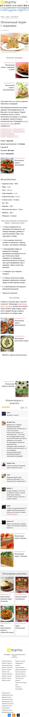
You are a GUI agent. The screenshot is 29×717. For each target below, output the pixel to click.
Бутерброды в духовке (6, 9)
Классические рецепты (19, 679)
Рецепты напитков (7, 674)
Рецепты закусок (6, 669)
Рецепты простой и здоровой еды (8, 2)
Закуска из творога (26, 9)
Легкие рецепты (18, 129)
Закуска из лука (6, 129)
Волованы (17, 7)
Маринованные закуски (4, 8)
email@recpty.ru (14, 657)
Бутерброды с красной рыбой (10, 9)
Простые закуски (18, 131)
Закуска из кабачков (2, 9)
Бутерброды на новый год (21, 9)
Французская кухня (7, 701)
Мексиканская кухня (7, 712)
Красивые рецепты (20, 676)
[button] (27, 2)
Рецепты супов (6, 680)
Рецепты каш (5, 671)
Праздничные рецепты (23, 8)
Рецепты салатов (7, 676)
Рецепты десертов (7, 665)
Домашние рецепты (21, 669)
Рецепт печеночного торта (10, 136)
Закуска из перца (13, 9)
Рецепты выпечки (7, 661)
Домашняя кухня (6, 697)
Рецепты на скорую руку (21, 683)
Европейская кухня (7, 695)
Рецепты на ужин (20, 661)
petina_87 (6, 30)
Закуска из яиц (6, 131)
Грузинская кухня (7, 705)
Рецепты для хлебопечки (19, 9)
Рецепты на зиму (24, 9)
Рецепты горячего (7, 663)
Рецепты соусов (6, 678)
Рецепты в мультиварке (15, 9)
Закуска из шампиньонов (0, 9)
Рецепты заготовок (7, 667)
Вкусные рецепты (20, 674)
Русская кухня (6, 693)
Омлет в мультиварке (12, 9)
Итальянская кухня (7, 699)
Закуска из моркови (8, 134)
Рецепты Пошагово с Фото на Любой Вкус (14, 650)
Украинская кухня (7, 710)
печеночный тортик (12, 514)
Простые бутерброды (28, 8)
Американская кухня (8, 703)
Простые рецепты (20, 671)
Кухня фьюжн (6, 708)
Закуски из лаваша (8, 9)
